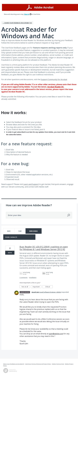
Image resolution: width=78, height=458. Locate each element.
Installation (32, 277)
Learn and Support (31, 184)
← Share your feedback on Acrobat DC (17, 23)
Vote (10, 253)
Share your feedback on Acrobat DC (13, 364)
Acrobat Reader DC (55, 87)
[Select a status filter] (19, 237)
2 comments (23, 277)
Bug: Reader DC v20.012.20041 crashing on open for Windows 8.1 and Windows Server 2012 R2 (44, 248)
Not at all (26, 287)
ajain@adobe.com (56, 333)
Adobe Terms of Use (58, 364)
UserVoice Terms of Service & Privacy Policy (38, 364)
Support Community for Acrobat (54, 79)
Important (37, 287)
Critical (49, 287)
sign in (26, 14)
